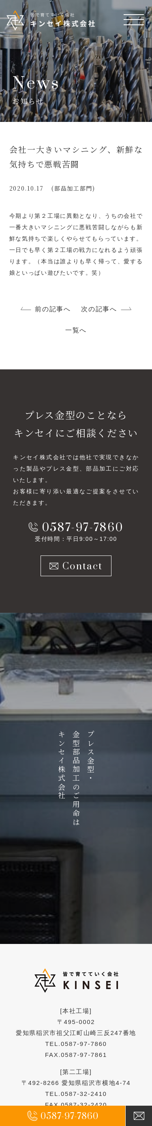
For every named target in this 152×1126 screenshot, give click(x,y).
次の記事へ (99, 309)
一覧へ (76, 330)
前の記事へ (53, 309)
